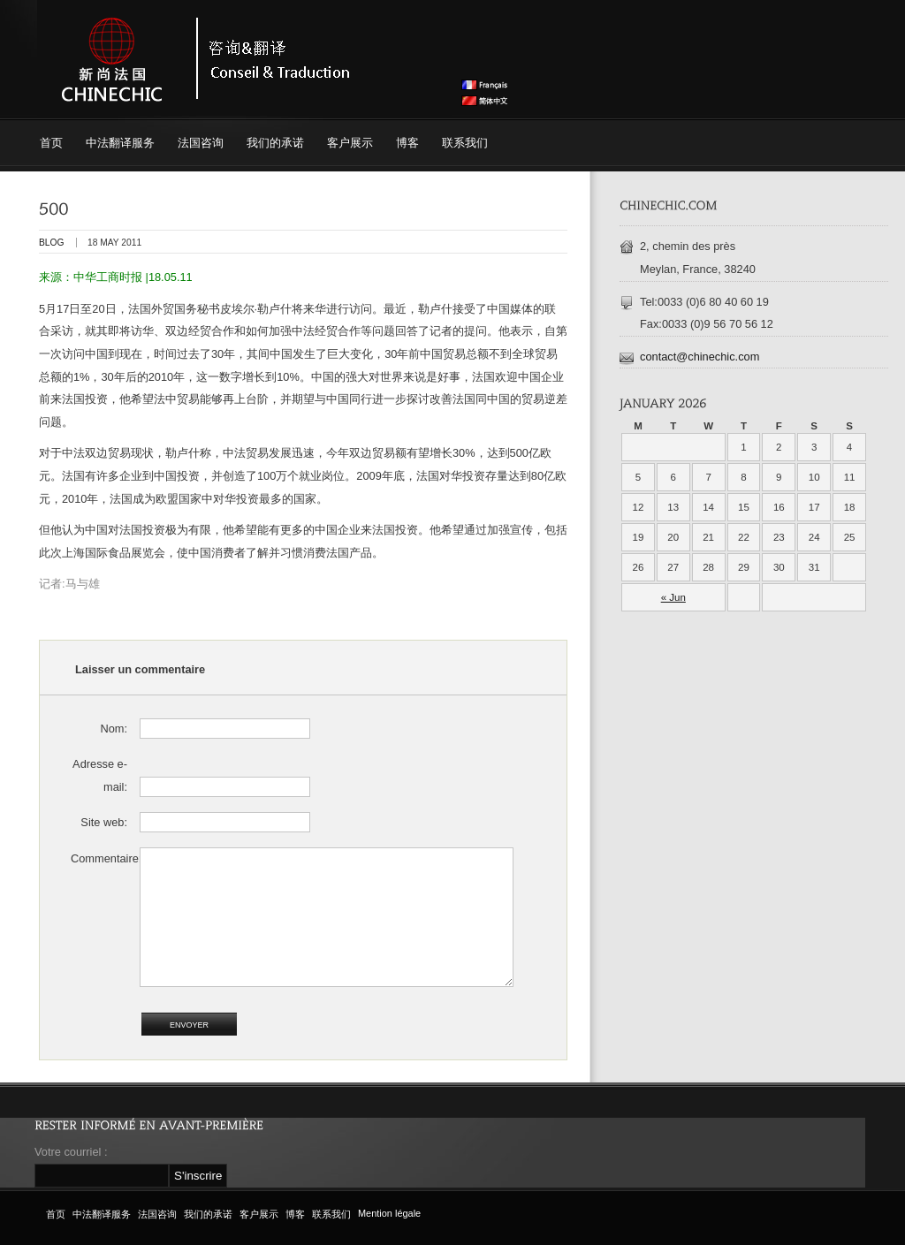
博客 (407, 142)
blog (51, 242)
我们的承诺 (275, 142)
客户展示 (350, 142)
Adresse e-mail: (99, 775)
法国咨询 (201, 142)
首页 (51, 142)
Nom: (113, 728)
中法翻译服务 (120, 142)
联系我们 (465, 142)
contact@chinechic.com (699, 356)
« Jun (673, 597)
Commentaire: (99, 858)
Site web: (103, 822)
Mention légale (389, 1213)
